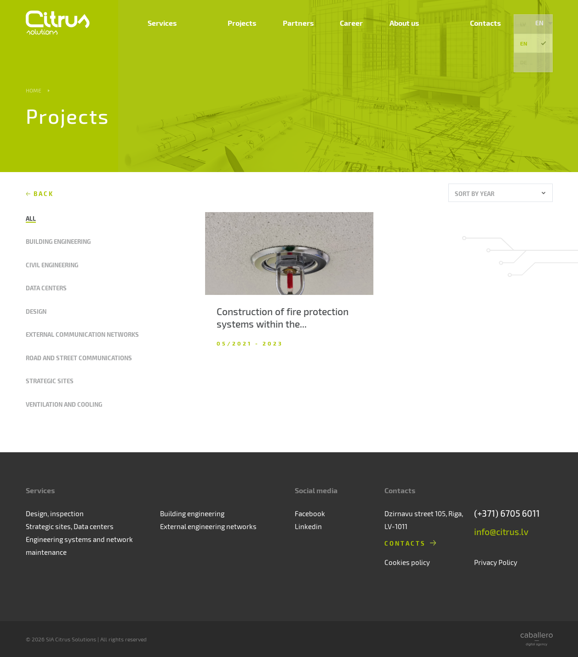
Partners (359, 34)
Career (402, 34)
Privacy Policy (495, 562)
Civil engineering (52, 264)
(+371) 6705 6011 (507, 513)
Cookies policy (407, 562)
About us (444, 34)
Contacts (490, 34)
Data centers (46, 287)
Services (268, 34)
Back (44, 193)
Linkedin (308, 526)
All (31, 218)
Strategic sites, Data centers (70, 526)
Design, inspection (55, 513)
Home (33, 90)
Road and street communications (79, 357)
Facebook (310, 513)
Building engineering (58, 241)
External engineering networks (208, 526)
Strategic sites (50, 380)
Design (36, 311)
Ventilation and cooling (64, 404)
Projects (313, 34)
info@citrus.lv (501, 531)
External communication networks (82, 334)
